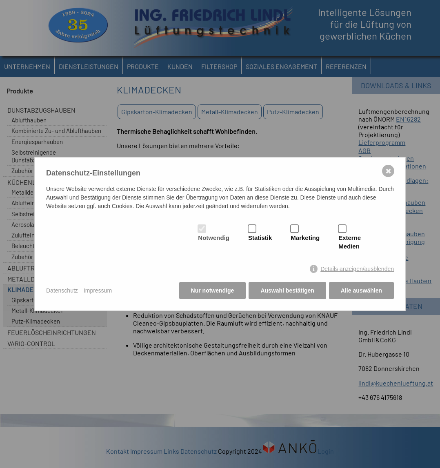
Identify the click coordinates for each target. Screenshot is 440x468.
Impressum (98, 290)
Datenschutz (62, 290)
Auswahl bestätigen (287, 290)
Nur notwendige (212, 290)
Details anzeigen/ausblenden (357, 269)
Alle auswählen (361, 290)
